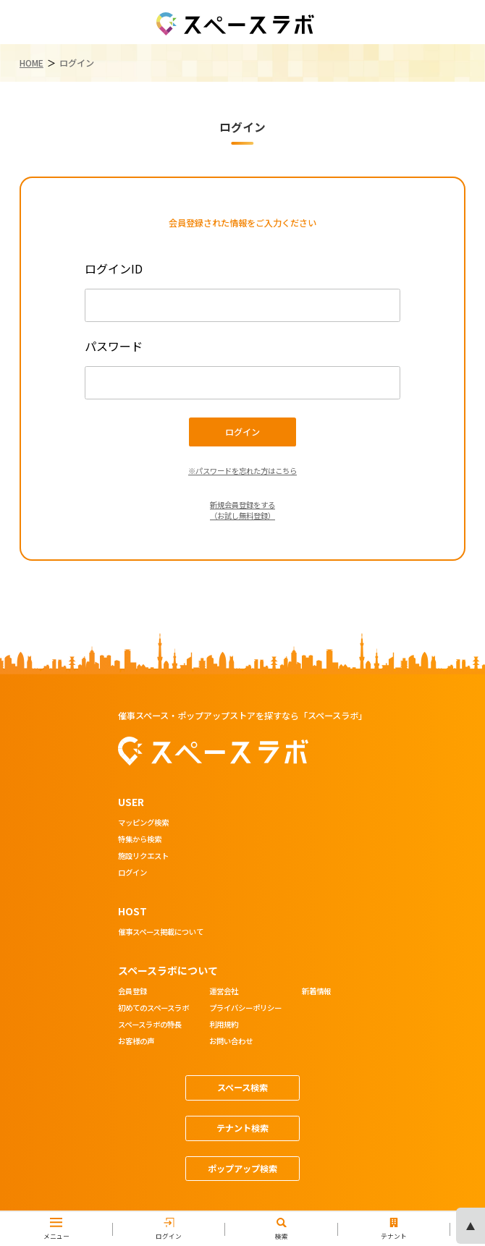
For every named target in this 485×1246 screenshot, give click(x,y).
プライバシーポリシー (245, 1008)
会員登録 (132, 992)
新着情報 (316, 992)
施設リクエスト (143, 856)
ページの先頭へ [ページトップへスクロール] (470, 1226)
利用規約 (223, 1025)
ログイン (132, 873)
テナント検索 (242, 1128)
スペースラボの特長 (150, 1025)
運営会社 (223, 992)
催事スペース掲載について (160, 932)
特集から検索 (139, 840)
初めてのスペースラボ (153, 1008)
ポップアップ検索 (242, 1168)
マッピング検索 (143, 823)
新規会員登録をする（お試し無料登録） (242, 510)
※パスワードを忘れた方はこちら (242, 470)
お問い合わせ (231, 1042)
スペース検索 (242, 1087)
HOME (31, 63)
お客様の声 (136, 1042)
